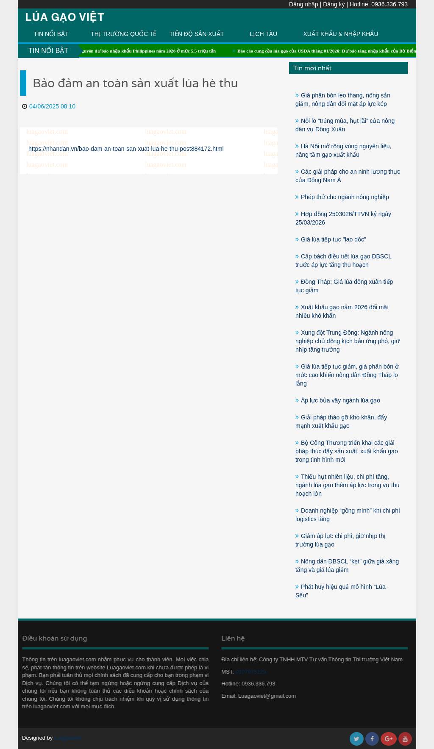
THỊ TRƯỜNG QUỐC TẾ (123, 34)
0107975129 (248, 672)
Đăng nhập (303, 4)
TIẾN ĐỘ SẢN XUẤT (196, 34)
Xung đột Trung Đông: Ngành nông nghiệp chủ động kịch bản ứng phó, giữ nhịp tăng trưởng (347, 341)
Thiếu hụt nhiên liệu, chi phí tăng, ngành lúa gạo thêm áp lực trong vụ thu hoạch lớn (347, 485)
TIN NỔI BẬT (51, 34)
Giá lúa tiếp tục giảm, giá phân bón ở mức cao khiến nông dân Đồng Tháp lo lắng (347, 375)
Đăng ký (334, 4)
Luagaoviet (67, 738)
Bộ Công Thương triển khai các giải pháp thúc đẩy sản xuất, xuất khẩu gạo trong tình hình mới (346, 451)
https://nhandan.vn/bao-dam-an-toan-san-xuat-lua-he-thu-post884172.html (126, 148)
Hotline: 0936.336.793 (379, 4)
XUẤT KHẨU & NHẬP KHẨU (340, 34)
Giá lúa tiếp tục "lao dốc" (333, 239)
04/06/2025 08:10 (48, 106)
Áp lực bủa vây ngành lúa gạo (340, 400)
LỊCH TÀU (263, 34)
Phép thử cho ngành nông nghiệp (345, 197)
